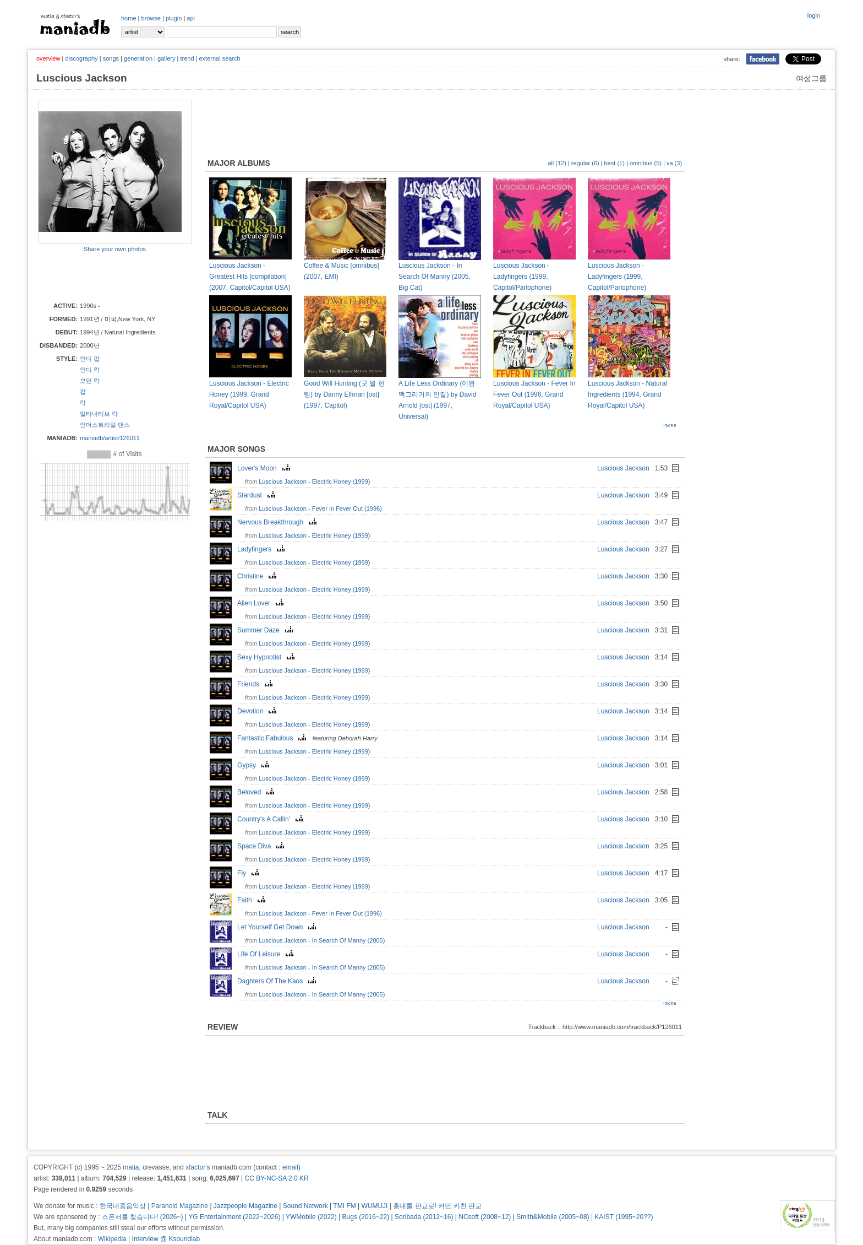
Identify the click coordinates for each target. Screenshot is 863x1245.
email (290, 1167)
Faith (252, 900)
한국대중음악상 (123, 1206)
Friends (256, 684)
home (128, 18)
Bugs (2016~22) (366, 1217)
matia (131, 1167)
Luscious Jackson (623, 468)
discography (81, 58)
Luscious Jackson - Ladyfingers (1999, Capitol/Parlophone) (522, 276)
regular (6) (585, 163)
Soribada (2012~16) (424, 1217)
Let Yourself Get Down (278, 927)
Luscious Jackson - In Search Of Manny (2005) (322, 940)
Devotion (258, 711)
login (813, 15)
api (191, 18)
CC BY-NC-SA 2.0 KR (276, 1178)
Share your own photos (115, 249)
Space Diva (262, 846)
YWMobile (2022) (311, 1217)
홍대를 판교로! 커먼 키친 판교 (437, 1206)
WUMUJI (374, 1206)
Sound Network (305, 1206)
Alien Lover (261, 603)
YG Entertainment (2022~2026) (234, 1217)
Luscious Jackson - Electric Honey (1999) (314, 481)
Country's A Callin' (271, 819)
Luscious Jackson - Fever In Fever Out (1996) (320, 508)
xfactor (195, 1167)
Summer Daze (266, 630)
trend (187, 58)
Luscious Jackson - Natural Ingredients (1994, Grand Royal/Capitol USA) (627, 394)
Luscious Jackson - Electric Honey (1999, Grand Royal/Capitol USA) (249, 394)
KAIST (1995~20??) (623, 1217)
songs (111, 58)
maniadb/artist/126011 (110, 438)
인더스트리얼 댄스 (105, 424)
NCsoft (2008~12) (484, 1217)
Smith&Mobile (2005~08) (552, 1217)
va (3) (674, 163)
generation (138, 58)
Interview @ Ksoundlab (166, 1239)
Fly (249, 873)
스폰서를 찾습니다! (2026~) (142, 1217)
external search (219, 58)
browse (151, 18)
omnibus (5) (646, 163)
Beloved (257, 792)
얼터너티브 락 (99, 413)
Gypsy (254, 765)
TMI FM (344, 1206)
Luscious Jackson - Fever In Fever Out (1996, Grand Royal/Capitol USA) (534, 394)
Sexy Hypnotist (267, 657)
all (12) (557, 163)
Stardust (257, 495)
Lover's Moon (265, 468)
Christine (258, 576)
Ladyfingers (262, 549)
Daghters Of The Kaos (278, 981)
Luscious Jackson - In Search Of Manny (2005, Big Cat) (434, 276)
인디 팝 (90, 358)
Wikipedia (112, 1239)
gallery (166, 58)
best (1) (614, 163)
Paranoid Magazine (179, 1206)
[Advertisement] (102, 276)
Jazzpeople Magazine (245, 1206)
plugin (174, 18)
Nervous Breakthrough (278, 522)
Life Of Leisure (266, 954)
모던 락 (90, 380)
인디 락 (90, 369)
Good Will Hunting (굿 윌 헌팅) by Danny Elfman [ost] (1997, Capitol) (344, 394)
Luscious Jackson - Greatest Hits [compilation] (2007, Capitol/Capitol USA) (249, 276)
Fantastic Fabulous (273, 738)
